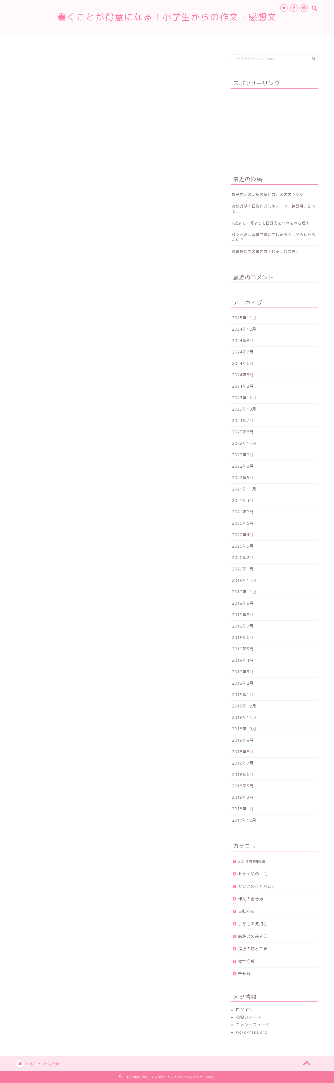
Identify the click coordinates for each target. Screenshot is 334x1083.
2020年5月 (243, 523)
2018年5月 (243, 786)
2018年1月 (243, 809)
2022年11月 (244, 443)
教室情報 (142, 40)
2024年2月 (243, 386)
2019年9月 (243, 603)
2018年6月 (243, 774)
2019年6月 (243, 637)
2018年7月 (243, 763)
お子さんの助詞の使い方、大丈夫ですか (267, 194)
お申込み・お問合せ (207, 40)
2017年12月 (244, 820)
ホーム (115, 40)
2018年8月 (243, 751)
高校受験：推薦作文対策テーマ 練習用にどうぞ (273, 208)
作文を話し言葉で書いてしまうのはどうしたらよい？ (273, 237)
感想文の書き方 (253, 936)
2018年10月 (244, 729)
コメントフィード (253, 1024)
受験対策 (246, 911)
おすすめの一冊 (253, 874)
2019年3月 (243, 672)
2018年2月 (243, 797)
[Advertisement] (274, 126)
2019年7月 (243, 626)
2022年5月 (243, 477)
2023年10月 (244, 409)
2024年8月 (243, 340)
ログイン (244, 1010)
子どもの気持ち (253, 924)
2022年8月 (243, 466)
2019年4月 (243, 660)
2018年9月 (243, 740)
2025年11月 (244, 318)
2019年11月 (244, 592)
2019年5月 (243, 649)
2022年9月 (243, 455)
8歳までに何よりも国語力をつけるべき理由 (271, 222)
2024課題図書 (252, 861)
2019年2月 (243, 683)
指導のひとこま (253, 949)
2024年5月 (243, 375)
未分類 (244, 974)
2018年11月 (244, 717)
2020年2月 (243, 557)
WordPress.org (251, 1032)
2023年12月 (244, 397)
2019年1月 (243, 694)
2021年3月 (243, 500)
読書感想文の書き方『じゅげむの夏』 (266, 251)
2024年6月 (243, 363)
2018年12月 (244, 706)
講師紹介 (170, 40)
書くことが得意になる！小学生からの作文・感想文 (172, 16)
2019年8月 (243, 614)
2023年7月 (243, 420)
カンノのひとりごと (257, 886)
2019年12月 (244, 580)
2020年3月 (243, 546)
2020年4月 (243, 535)
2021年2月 (243, 512)
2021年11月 (244, 489)
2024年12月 (244, 329)
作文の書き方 (250, 899)
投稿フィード (248, 1017)
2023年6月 (243, 432)
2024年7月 (243, 352)
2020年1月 (243, 569)
